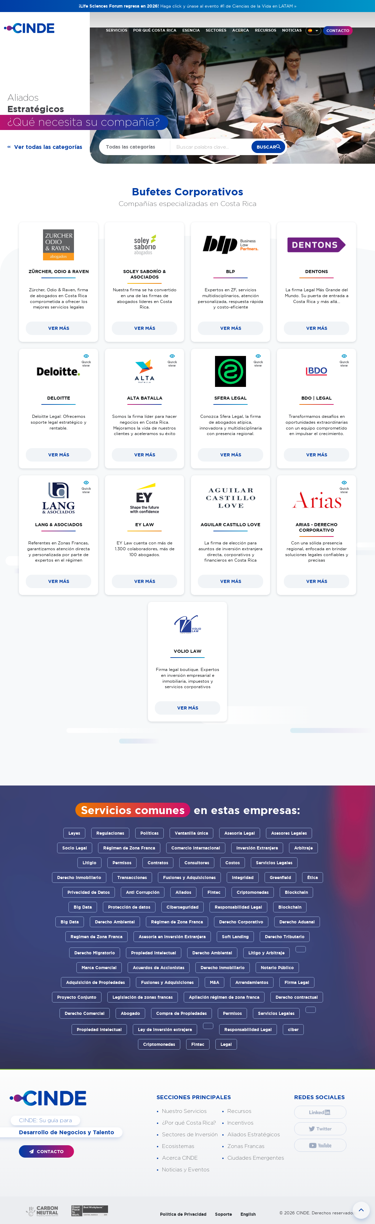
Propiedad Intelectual (153, 953)
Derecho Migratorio (94, 953)
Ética (312, 877)
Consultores (196, 862)
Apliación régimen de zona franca (224, 997)
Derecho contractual (297, 997)
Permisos (121, 862)
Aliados (183, 892)
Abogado (130, 1013)
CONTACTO (337, 31)
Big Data (83, 907)
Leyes (74, 833)
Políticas (149, 833)
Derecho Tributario (284, 936)
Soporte (223, 1214)
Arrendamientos (251, 982)
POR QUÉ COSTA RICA (154, 30)
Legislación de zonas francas (142, 997)
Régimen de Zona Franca (129, 848)
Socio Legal (74, 848)
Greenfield (280, 877)
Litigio (89, 862)
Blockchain (296, 892)
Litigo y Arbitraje (266, 953)
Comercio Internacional (195, 848)
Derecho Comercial (85, 1013)
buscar (266, 147)
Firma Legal (297, 982)
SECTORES (216, 30)
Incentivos (240, 1123)
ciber (293, 1029)
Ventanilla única (191, 833)
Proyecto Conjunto (76, 997)
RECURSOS (265, 30)
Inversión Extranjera (257, 848)
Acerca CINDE (180, 1158)
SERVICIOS (116, 30)
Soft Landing (235, 936)
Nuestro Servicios (184, 1111)
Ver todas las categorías (48, 147)
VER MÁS (58, 328)
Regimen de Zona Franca (96, 936)
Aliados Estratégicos (253, 1134)
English (248, 1214)
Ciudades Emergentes (255, 1158)
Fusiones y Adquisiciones (189, 877)
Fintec (214, 892)
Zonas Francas (246, 1146)
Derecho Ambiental (115, 922)
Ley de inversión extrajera (165, 1029)
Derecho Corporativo (241, 922)
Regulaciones (110, 833)
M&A (214, 982)
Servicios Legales (274, 862)
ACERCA (240, 30)
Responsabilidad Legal (238, 907)
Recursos (239, 1111)
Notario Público (277, 967)
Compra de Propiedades (181, 1013)
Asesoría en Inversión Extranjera (172, 936)
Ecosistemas (178, 1146)
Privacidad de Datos (88, 892)
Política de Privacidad (183, 1214)
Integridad (243, 877)
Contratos (158, 862)
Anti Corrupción (142, 892)
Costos (232, 862)
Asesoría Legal (239, 833)
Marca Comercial (99, 967)
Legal (226, 1044)
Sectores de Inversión (190, 1134)
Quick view (86, 363)
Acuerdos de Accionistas (158, 967)
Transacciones (132, 877)
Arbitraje (303, 848)
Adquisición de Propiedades (95, 982)
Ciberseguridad (183, 907)
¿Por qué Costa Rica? (189, 1123)
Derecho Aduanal (297, 922)
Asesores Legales (289, 833)
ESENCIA (191, 30)
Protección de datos (129, 907)
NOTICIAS (292, 30)
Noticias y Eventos (186, 1169)
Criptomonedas (253, 892)
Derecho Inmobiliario (79, 877)
